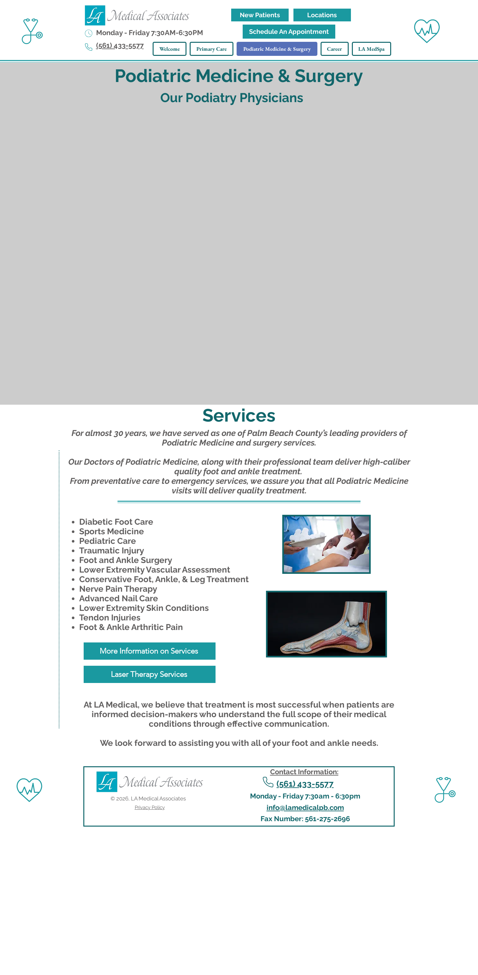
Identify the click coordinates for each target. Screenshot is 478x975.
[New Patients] (260, 15)
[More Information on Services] (150, 651)
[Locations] (322, 15)
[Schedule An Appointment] (289, 32)
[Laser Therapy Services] (150, 674)
